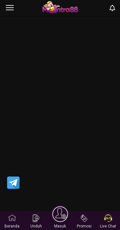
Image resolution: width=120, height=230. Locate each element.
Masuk (60, 220)
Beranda (12, 221)
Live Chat (108, 221)
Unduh (36, 221)
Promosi (84, 221)
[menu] (9, 8)
